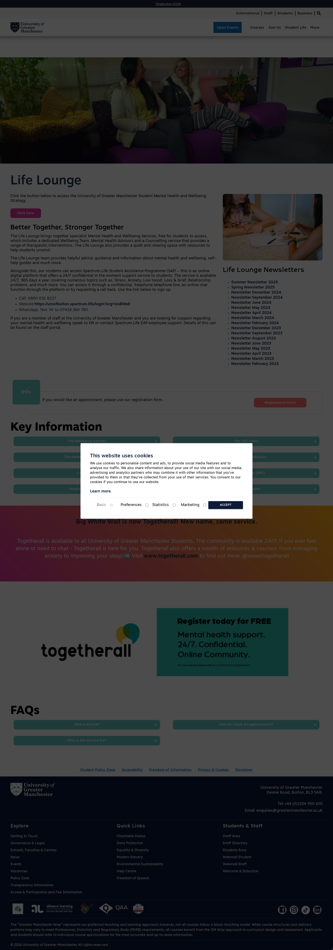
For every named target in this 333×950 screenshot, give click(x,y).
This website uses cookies (121, 456)
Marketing (190, 505)
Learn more (100, 491)
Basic (101, 505)
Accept (225, 505)
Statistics (160, 505)
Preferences (131, 505)
